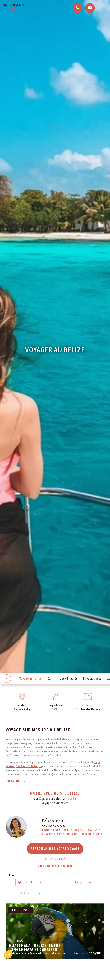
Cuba (67, 829)
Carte (51, 678)
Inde (59, 833)
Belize (46, 829)
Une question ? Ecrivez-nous (55, 865)
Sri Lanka (47, 833)
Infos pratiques (92, 678)
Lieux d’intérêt (68, 678)
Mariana (53, 821)
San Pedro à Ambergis (29, 766)
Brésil (56, 829)
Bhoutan (87, 833)
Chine (98, 833)
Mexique (93, 829)
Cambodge (71, 833)
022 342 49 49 (57, 859)
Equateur (78, 829)
